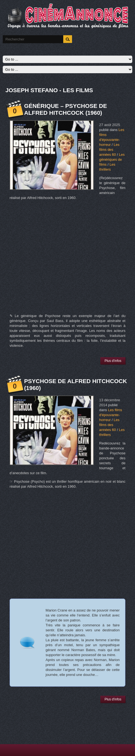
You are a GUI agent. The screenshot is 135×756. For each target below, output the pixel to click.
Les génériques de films (112, 159)
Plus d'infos (112, 361)
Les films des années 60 (109, 150)
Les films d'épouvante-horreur (110, 415)
